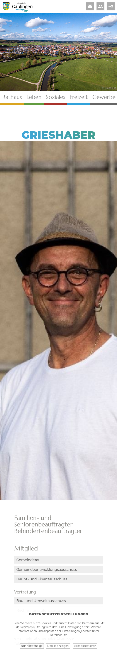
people (100, 6)
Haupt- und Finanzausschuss (41, 579)
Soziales (55, 96)
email (90, 6)
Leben (34, 96)
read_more (110, 6)
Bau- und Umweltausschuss (41, 601)
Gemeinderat (28, 560)
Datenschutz (58, 635)
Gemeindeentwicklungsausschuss (46, 569)
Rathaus (12, 96)
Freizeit (79, 96)
